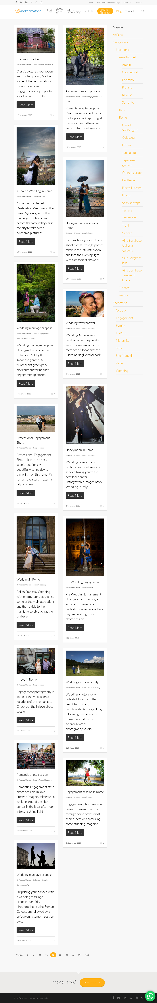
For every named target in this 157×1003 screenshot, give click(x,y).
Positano (128, 80)
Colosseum (37, 880)
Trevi (125, 225)
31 (46, 955)
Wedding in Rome (28, 579)
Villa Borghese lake (132, 260)
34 (67, 955)
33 (60, 955)
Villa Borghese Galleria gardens (132, 245)
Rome (41, 64)
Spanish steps (131, 203)
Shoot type (48, 780)
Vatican (127, 233)
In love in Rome (27, 679)
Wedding (42, 196)
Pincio (100, 96)
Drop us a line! (92, 982)
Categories (120, 42)
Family (120, 325)
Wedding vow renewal (80, 323)
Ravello (127, 95)
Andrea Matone (25, 64)
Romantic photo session (32, 774)
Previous (19, 955)
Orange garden (132, 173)
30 (40, 955)
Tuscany (89, 687)
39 (79, 955)
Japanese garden (23, 338)
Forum (126, 145)
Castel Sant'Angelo (130, 127)
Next (87, 955)
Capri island (130, 72)
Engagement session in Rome (85, 792)
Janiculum (129, 153)
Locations (122, 50)
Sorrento (128, 102)
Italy (84, 687)
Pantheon (128, 180)
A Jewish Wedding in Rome (34, 191)
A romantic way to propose (83, 91)
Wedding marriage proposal (35, 328)
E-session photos (28, 59)
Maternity (122, 340)
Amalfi (126, 65)
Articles (118, 34)
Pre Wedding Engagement (83, 582)
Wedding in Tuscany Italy (82, 682)
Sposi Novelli (124, 356)
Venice (123, 295)
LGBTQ (121, 333)
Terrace (127, 210)
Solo (119, 348)
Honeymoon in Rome (79, 450)
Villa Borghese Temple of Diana (132, 275)
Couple (35, 64)
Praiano (127, 87)
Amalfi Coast (127, 57)
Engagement (93, 96)
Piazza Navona (132, 188)
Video (120, 363)
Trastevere (48, 64)
